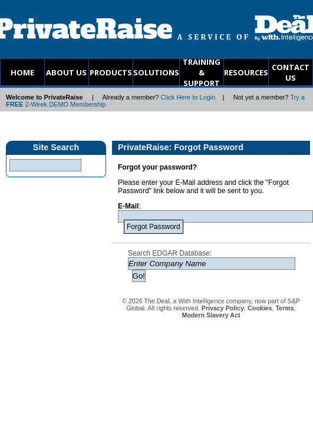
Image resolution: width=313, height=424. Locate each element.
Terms (284, 308)
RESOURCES (246, 72)
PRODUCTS (111, 72)
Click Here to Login (188, 97)
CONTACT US (290, 72)
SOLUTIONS (156, 72)
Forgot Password (153, 227)
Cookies (260, 308)
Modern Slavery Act (211, 315)
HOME (22, 72)
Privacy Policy (223, 308)
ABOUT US (66, 72)
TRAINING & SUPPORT (201, 72)
